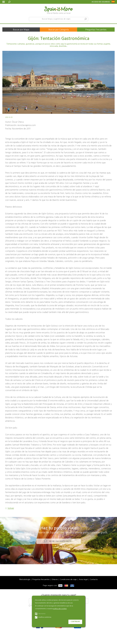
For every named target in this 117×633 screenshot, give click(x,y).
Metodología (24, 579)
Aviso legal (83, 579)
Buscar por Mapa (21, 30)
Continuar (75, 621)
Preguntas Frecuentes (95, 30)
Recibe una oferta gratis (60, 541)
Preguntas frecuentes (41, 579)
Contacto (94, 579)
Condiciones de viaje (68, 579)
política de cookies (60, 609)
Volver (11, 508)
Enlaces (55, 579)
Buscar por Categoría (58, 30)
